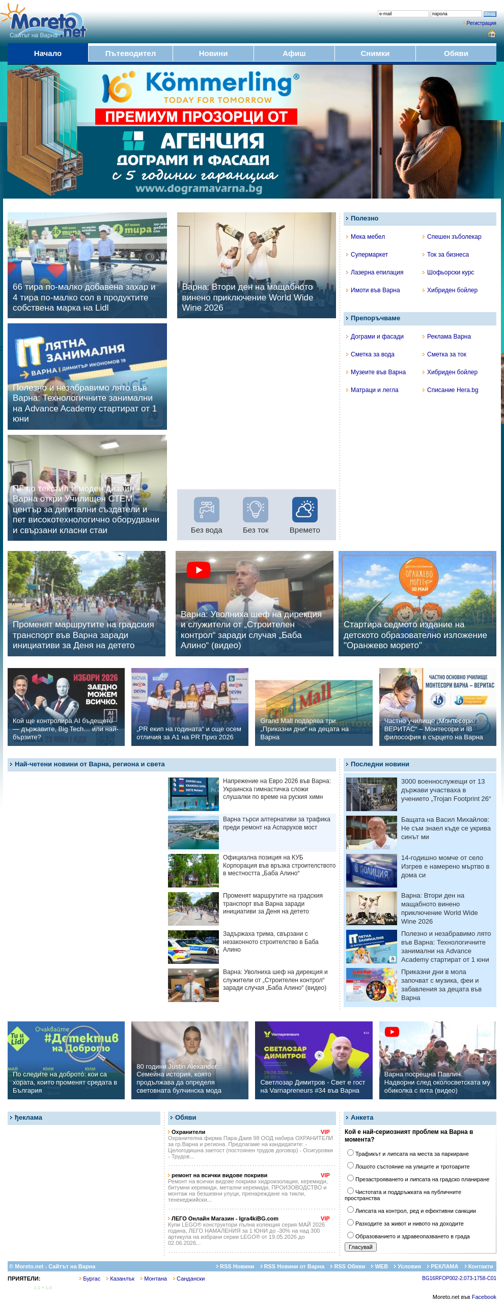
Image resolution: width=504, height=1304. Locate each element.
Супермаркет (367, 254)
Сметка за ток (444, 354)
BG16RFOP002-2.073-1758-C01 (459, 1278)
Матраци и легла (372, 390)
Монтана (154, 1278)
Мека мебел (365, 236)
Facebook (484, 1297)
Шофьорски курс (448, 272)
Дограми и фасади (375, 336)
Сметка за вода (370, 354)
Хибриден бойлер (450, 290)
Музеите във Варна (376, 372)
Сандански (189, 1278)
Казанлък (120, 1278)
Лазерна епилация (374, 272)
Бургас (89, 1278)
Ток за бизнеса (446, 254)
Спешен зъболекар (452, 236)
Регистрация (481, 23)
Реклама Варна (447, 336)
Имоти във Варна (373, 290)
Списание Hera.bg (451, 390)
